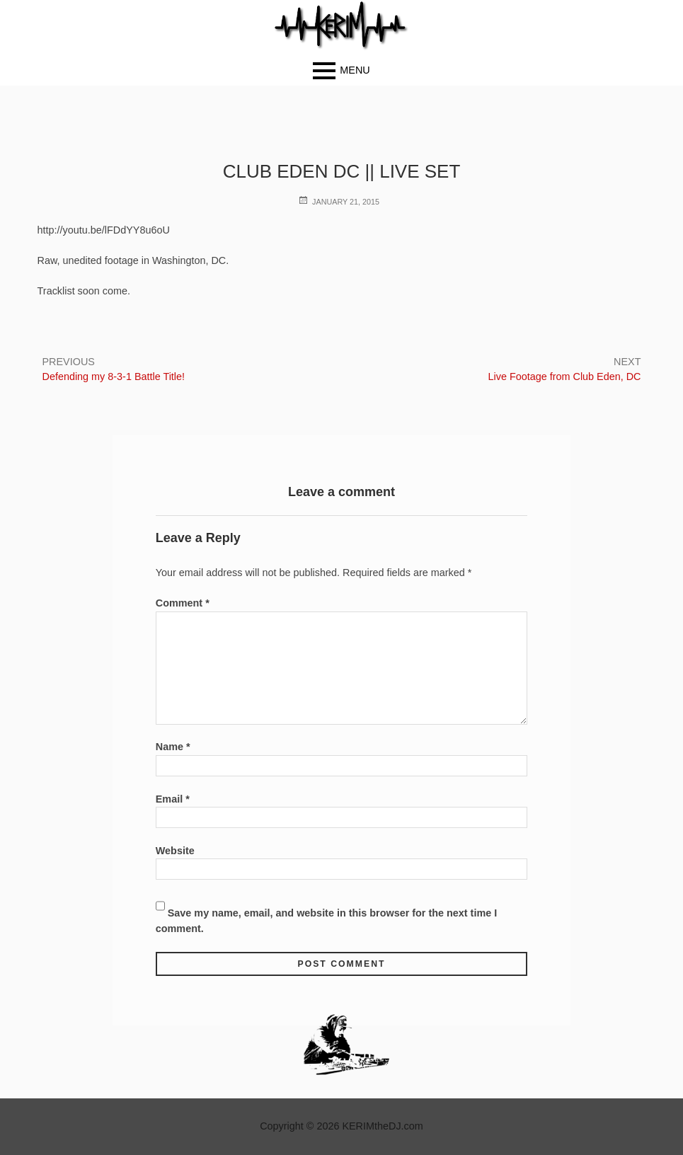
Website (175, 850)
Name (173, 746)
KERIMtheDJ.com (382, 1126)
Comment (183, 603)
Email (173, 799)
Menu (354, 70)
